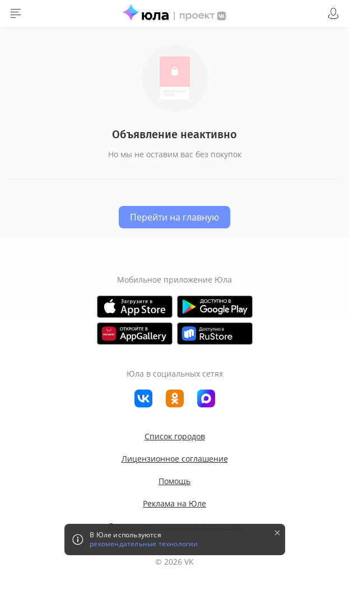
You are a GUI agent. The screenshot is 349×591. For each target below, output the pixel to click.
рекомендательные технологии (144, 544)
